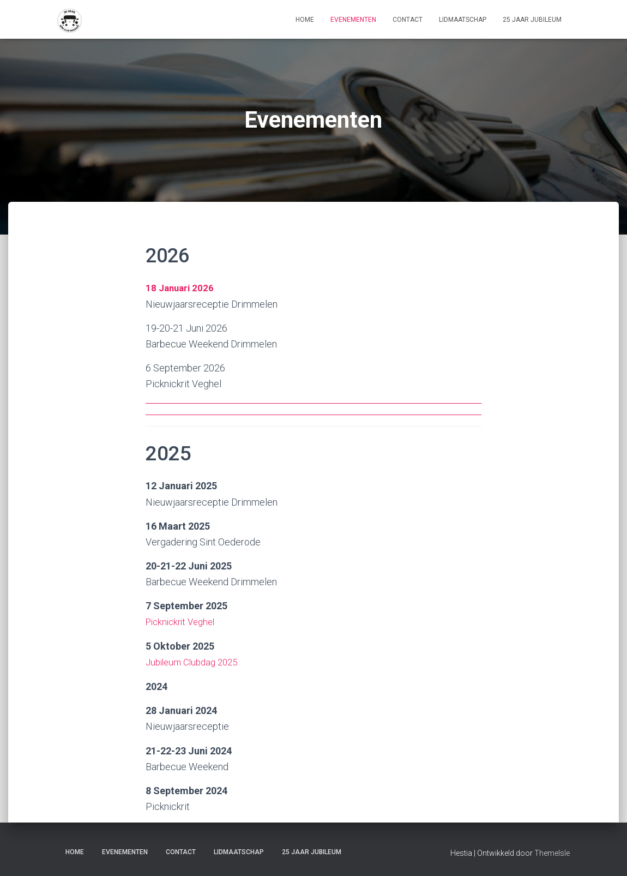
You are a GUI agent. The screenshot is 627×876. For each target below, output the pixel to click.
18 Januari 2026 (181, 287)
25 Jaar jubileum (532, 19)
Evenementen (353, 19)
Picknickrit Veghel (183, 621)
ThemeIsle (552, 851)
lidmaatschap (462, 19)
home (305, 19)
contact (408, 19)
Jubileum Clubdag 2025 (195, 661)
